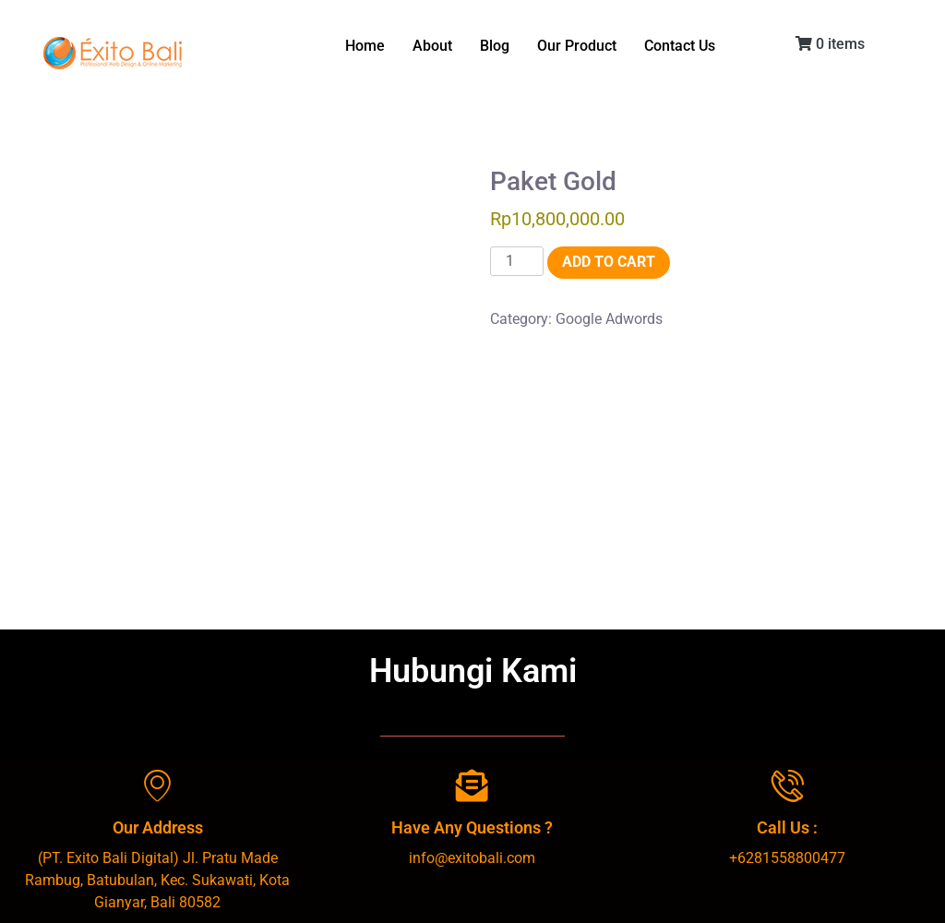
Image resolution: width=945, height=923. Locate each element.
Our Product (576, 45)
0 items (830, 44)
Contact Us (679, 45)
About (432, 45)
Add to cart (608, 261)
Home (365, 45)
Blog (494, 45)
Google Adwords (609, 319)
